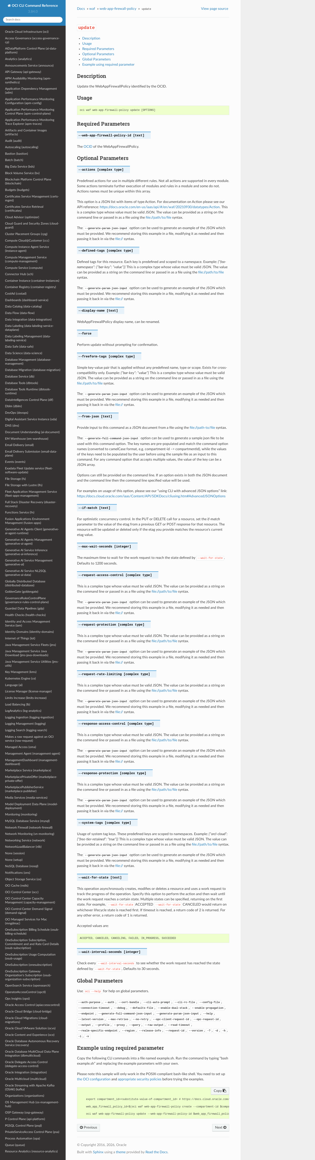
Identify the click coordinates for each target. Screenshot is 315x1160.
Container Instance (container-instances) (32, 280)
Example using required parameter (108, 64)
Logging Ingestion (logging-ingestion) (29, 717)
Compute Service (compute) (24, 267)
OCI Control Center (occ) (21, 892)
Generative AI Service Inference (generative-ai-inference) (26, 552)
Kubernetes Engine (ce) (20, 678)
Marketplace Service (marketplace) (28, 770)
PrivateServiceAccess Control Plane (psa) (32, 1132)
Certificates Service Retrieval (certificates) (24, 208)
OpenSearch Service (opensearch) (27, 985)
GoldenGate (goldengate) (21, 591)
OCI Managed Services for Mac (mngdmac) (26, 921)
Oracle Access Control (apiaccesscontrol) (32, 1005)
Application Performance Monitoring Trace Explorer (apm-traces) (29, 121)
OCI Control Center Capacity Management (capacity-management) (30, 900)
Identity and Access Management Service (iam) (27, 623)
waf (92, 8)
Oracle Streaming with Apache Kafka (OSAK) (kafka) (29, 1087)
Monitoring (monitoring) (21, 814)
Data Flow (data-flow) (20, 313)
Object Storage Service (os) (23, 879)
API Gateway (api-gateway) (23, 72)
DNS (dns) (12, 425)
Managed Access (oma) (20, 747)
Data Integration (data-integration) (28, 319)
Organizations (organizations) (24, 1095)
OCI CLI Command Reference (34, 5)
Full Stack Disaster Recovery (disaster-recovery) (30, 504)
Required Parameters (98, 49)
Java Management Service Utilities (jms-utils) (32, 663)
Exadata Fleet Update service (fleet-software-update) (29, 470)
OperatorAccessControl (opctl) (25, 992)
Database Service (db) (19, 376)
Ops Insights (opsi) (17, 998)
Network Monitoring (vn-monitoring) (29, 834)
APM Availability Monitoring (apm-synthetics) (28, 80)
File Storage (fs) (15, 478)
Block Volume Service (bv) (22, 173)
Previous (88, 1127)
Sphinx (98, 1152)
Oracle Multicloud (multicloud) (25, 1079)
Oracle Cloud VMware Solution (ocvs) (30, 1028)
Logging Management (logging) (25, 723)
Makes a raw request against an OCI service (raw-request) (29, 738)
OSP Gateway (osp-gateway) (24, 1112)
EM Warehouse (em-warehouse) (26, 438)
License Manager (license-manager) (28, 691)
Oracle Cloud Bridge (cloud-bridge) (28, 1011)
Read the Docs (156, 1152)
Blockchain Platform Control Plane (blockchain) (28, 181)
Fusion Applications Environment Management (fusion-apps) (27, 521)
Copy (220, 1091)
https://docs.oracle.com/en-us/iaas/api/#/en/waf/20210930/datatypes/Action (160, 207)
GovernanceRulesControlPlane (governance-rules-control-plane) (27, 600)
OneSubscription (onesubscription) (28, 964)
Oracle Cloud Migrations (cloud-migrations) (26, 1020)
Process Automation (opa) (22, 1138)
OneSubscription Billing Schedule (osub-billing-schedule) (32, 931)
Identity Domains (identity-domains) (29, 631)
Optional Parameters (98, 54)
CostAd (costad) (15, 293)
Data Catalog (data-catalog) (23, 306)
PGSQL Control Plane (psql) (23, 1125)
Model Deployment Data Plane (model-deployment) (31, 806)
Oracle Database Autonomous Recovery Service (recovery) (32, 1043)
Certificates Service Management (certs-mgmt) (32, 198)
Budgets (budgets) (17, 190)
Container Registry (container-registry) (30, 287)
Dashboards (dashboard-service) (26, 300)
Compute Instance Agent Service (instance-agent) (27, 248)
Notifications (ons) (17, 872)
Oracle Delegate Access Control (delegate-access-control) (26, 1064)
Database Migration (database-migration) (32, 370)
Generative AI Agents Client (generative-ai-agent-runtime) (32, 531)
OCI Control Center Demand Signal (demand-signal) (28, 911)
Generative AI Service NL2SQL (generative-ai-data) (25, 573)
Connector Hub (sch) (19, 274)
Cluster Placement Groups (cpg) (26, 234)
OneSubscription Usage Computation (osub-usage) (30, 956)
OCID (88, 146)
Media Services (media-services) (26, 797)
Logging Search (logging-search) (26, 730)
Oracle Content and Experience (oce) (29, 1034)
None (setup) (14, 859)
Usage (87, 43)
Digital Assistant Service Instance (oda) (31, 419)
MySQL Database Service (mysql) (27, 821)
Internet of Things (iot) (20, 638)
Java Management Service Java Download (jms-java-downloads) (26, 653)
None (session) (15, 853)
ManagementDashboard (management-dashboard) (31, 762)
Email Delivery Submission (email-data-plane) (31, 453)
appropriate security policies (139, 1079)
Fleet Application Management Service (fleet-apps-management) (31, 493)
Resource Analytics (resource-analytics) (31, 1151)
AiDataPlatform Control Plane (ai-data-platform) (31, 50)
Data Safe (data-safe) (19, 346)
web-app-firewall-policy (118, 8)
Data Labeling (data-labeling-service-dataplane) (29, 327)
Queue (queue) (15, 1145)
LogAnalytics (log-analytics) (23, 710)
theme (121, 1152)
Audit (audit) (13, 140)
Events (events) (15, 461)
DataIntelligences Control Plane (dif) (29, 400)
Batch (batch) (14, 160)
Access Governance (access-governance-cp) (32, 40)
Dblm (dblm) (13, 406)
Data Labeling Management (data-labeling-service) (28, 338)
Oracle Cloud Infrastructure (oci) (27, 31)
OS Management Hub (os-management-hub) (32, 1104)
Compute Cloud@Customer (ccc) (27, 240)
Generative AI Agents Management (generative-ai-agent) (28, 541)
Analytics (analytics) (18, 59)
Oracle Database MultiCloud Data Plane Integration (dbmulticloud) (32, 1053)
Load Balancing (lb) (17, 704)
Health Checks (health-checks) (25, 615)
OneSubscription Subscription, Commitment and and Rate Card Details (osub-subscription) (32, 944)
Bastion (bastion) (16, 153)
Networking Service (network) (25, 840)
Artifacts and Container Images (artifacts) (26, 132)
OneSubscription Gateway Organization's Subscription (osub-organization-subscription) (28, 975)
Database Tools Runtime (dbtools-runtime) (28, 391)
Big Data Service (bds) (20, 166)
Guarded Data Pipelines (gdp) (24, 608)
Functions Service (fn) (19, 512)
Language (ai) (14, 685)
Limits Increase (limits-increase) (26, 698)
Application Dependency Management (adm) (31, 90)
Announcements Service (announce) (29, 65)
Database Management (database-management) (28, 361)
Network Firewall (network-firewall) (28, 827)
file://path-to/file (202, 427)
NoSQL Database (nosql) (21, 866)
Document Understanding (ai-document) (32, 432)
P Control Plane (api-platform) (25, 1119)
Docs (81, 8)
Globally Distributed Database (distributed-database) (25, 583)
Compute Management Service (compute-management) (26, 259)
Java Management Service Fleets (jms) (30, 645)
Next (220, 1127)
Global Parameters (96, 59)
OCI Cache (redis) (16, 885)
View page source (214, 8)
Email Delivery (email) (19, 445)
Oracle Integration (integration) (26, 1072)
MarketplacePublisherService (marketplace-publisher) (24, 789)
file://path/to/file (158, 217)
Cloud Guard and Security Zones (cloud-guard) (32, 225)
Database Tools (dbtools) (21, 383)
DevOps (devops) (16, 412)
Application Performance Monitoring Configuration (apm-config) (29, 101)
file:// (119, 239)
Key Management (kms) (21, 672)
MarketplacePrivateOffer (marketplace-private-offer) (31, 778)
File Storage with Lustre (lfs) (23, 485)
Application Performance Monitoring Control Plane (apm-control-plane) (29, 111)
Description (91, 38)
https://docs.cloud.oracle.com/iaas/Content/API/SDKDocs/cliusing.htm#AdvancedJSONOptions (151, 496)
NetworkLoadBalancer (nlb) (23, 846)
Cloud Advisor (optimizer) (22, 217)
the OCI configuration (93, 1079)
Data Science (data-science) (23, 353)
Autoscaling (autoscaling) (21, 147)
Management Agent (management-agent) (32, 753)
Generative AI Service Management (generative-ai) (28, 562)
